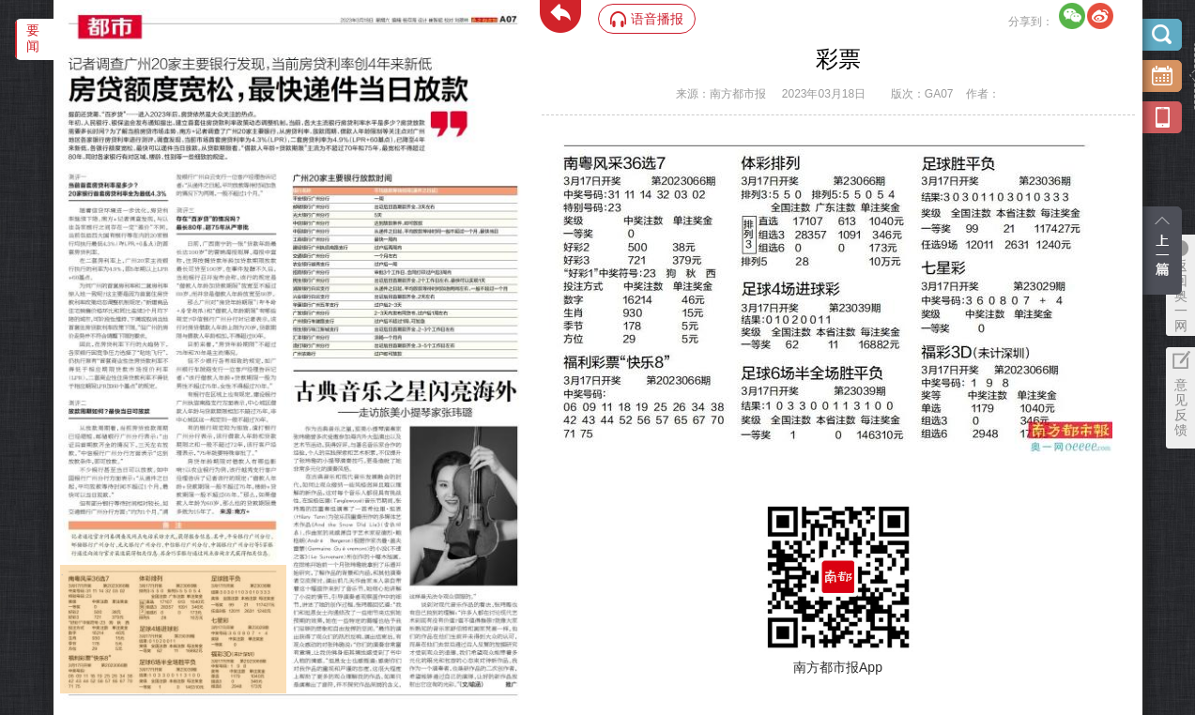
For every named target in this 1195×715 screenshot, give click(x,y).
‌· (62, 574)
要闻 (32, 38)
